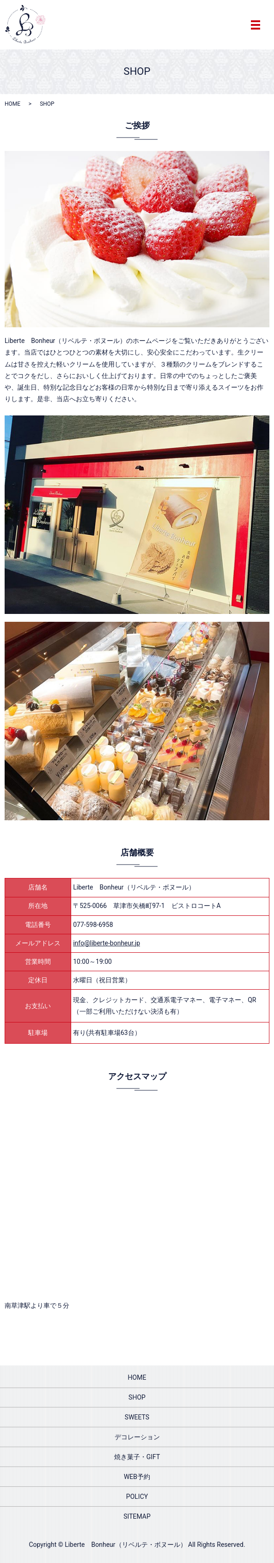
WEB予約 (137, 1476)
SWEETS (137, 1417)
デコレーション (137, 1437)
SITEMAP (137, 1516)
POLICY (137, 1496)
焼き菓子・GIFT (137, 1457)
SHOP (137, 1397)
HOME (12, 104)
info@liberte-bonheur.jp (106, 943)
